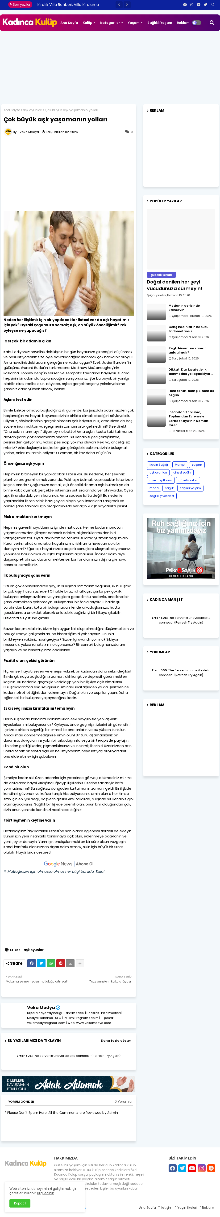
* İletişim (165, 1207)
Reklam (183, 22)
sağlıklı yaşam (190, 488)
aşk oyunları (32, 110)
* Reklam (206, 1207)
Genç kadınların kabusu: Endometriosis (189, 329)
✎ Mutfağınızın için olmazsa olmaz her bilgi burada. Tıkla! (54, 871)
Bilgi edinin (45, 1193)
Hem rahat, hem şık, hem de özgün (191, 393)
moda (154, 488)
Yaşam (134, 22)
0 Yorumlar (124, 1101)
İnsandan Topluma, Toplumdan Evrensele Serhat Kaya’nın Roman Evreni (188, 418)
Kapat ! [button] (20, 1203)
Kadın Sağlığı (159, 465)
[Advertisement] (110, 66)
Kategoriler (110, 22)
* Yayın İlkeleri (186, 1207)
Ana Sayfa (69, 22)
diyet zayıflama (160, 480)
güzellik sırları (188, 480)
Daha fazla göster (116, 1040)
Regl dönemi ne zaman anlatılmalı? (188, 350)
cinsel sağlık (182, 472)
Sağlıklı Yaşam (159, 22)
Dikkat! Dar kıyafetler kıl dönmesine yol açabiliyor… (191, 371)
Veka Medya (41, 1007)
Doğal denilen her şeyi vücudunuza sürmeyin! (174, 285)
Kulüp (87, 22)
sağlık (169, 488)
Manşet (180, 465)
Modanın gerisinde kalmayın (184, 308)
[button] (119, 4)
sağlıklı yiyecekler (161, 496)
